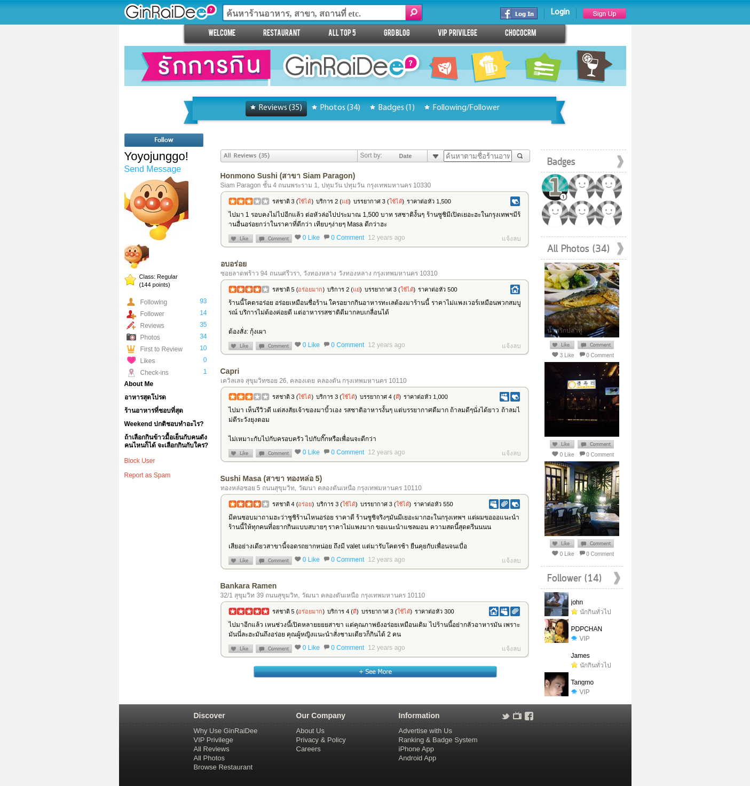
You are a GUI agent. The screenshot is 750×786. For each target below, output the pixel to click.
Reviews (152, 325)
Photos (150, 337)
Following (154, 302)
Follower (152, 314)
